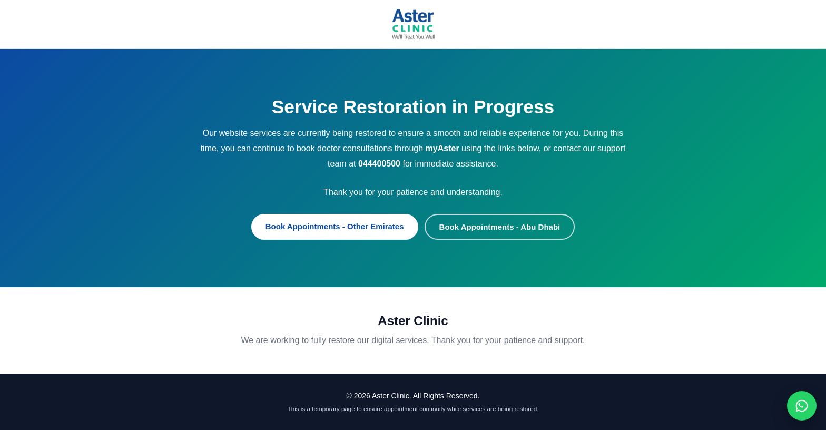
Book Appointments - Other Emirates (335, 226)
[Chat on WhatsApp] (802, 406)
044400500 (379, 163)
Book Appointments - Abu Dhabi (499, 226)
